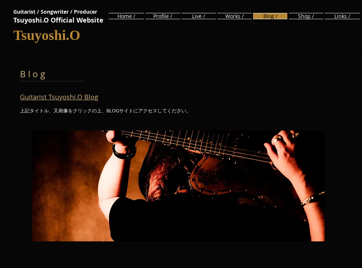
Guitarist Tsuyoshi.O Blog (59, 96)
